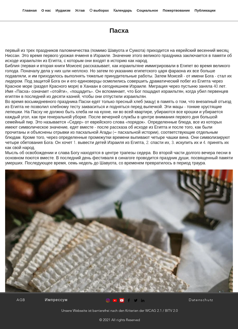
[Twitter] (135, 300)
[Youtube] (114, 300)
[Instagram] (108, 300)
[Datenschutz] (201, 300)
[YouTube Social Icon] (121, 300)
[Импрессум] (56, 300)
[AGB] (21, 300)
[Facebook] (128, 300)
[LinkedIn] (142, 300)
